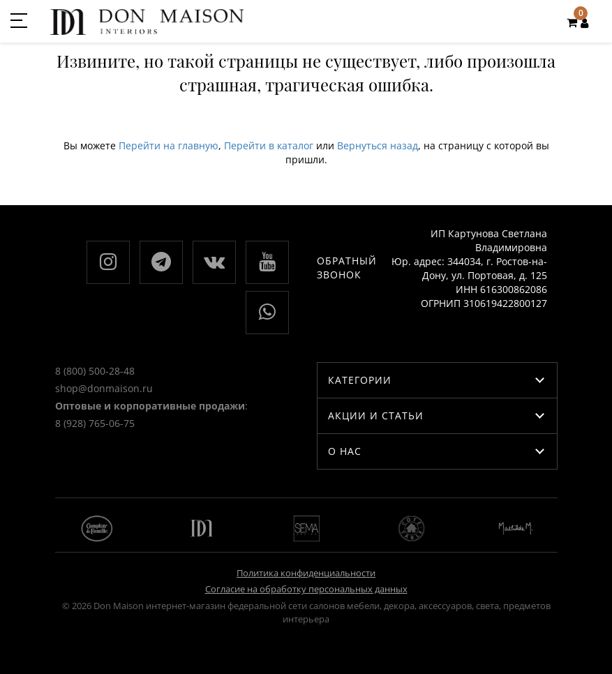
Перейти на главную (168, 145)
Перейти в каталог (268, 145)
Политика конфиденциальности (306, 573)
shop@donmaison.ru (104, 388)
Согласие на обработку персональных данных (306, 589)
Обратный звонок (347, 267)
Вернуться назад (377, 145)
